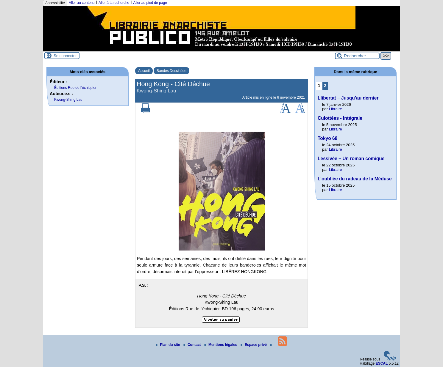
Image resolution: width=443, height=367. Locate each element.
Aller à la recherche (114, 3)
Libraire (335, 109)
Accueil (144, 71)
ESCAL (382, 363)
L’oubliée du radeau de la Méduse (355, 178)
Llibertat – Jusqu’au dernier (348, 97)
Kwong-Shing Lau (68, 99)
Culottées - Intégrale (340, 118)
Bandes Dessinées (171, 71)
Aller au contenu (82, 3)
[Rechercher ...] (357, 56)
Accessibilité (55, 3)
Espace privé (254, 345)
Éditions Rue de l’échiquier (75, 88)
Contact (192, 345)
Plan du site (168, 345)
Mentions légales (221, 345)
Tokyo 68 (327, 138)
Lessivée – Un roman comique (351, 158)
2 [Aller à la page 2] (325, 85)
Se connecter (65, 55)
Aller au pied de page (150, 3)
